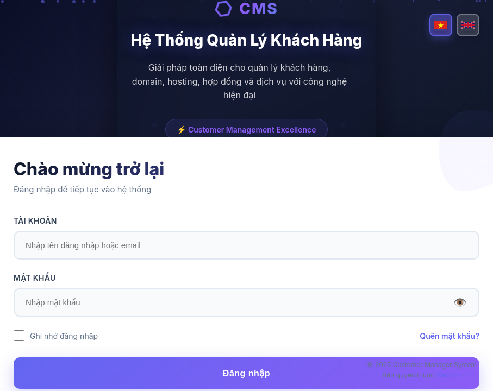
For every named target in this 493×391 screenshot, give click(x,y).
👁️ (460, 302)
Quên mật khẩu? (449, 335)
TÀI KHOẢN (35, 220)
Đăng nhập (246, 373)
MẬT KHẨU (35, 277)
